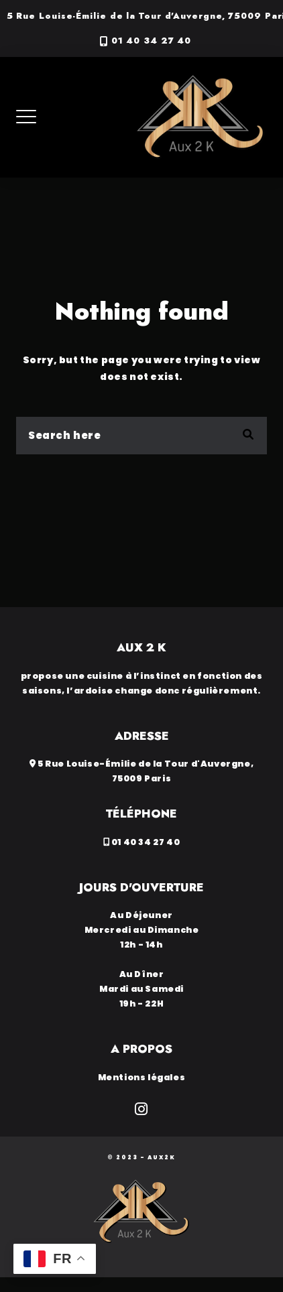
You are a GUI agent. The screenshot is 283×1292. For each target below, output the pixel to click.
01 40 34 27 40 (151, 41)
